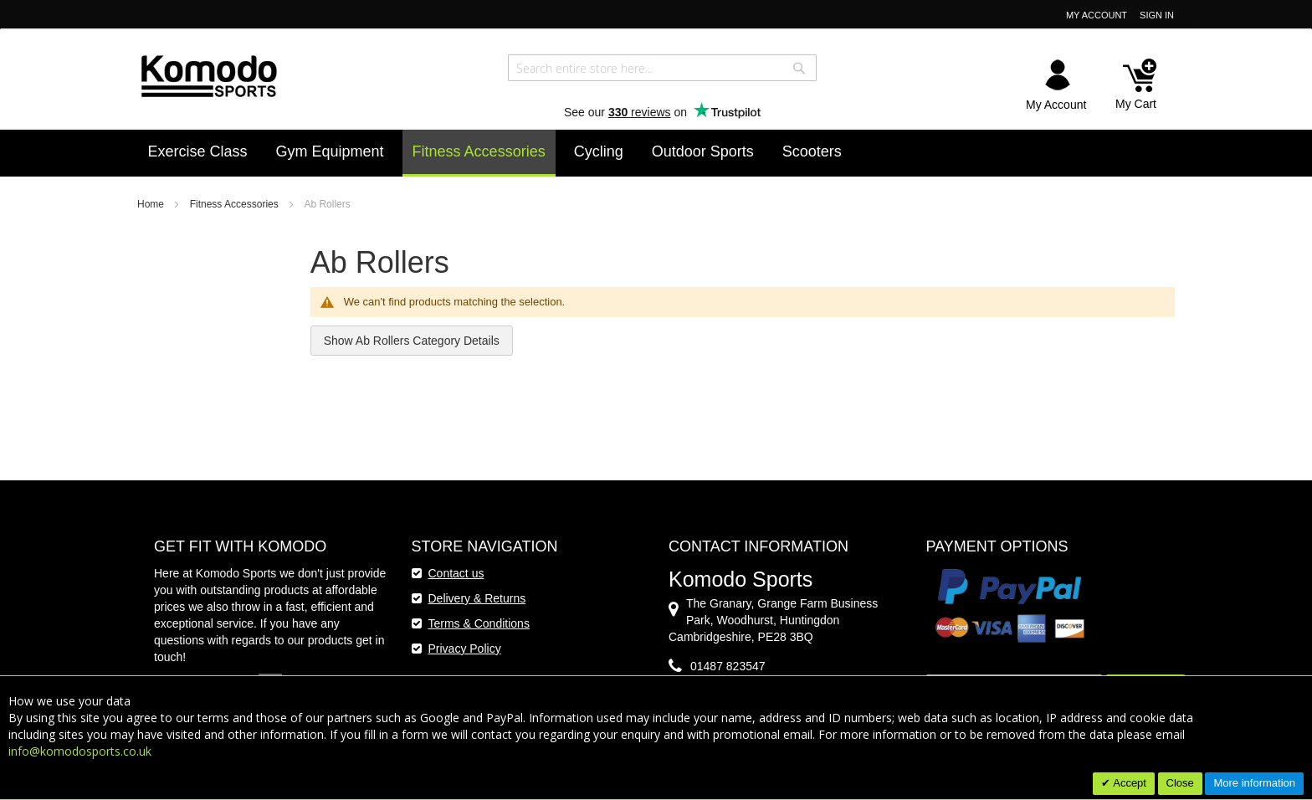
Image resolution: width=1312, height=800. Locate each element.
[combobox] (662, 67)
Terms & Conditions (479, 623)
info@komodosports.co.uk (79, 751)
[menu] (656, 153)
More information (1254, 783)
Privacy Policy (464, 648)
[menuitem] (198, 151)
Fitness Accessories (235, 204)
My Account (1096, 15)
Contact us (456, 573)
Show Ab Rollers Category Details (412, 340)
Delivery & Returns (477, 598)
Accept (1128, 783)
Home (152, 204)
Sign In (1157, 15)
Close (1180, 783)
